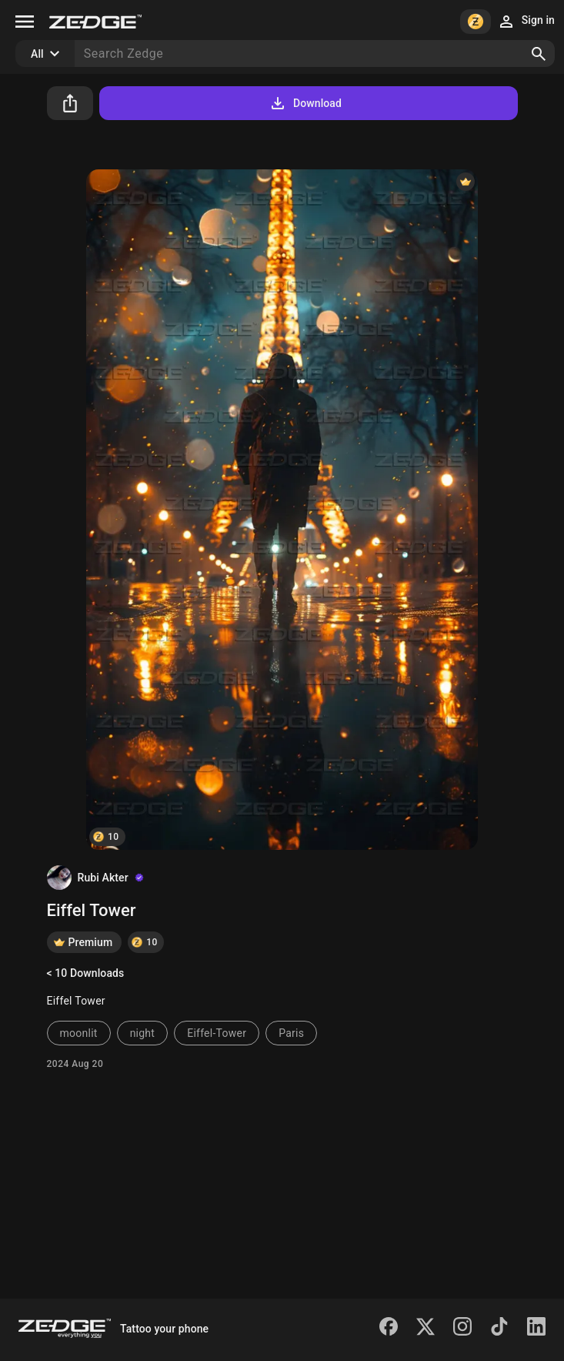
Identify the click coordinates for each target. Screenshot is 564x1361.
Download (305, 103)
